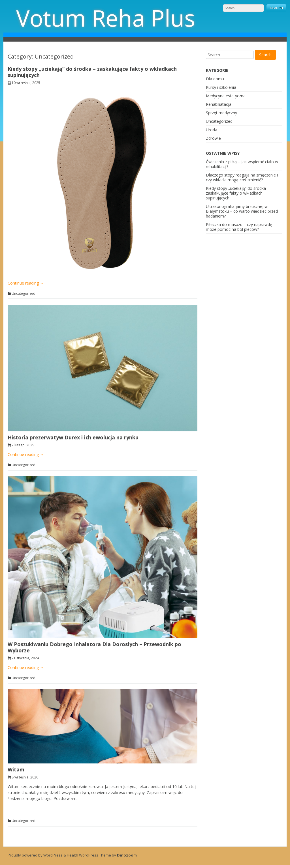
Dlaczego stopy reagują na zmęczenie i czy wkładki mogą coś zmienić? (242, 177)
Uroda (211, 129)
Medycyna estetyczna (226, 95)
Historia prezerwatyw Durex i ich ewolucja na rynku (73, 437)
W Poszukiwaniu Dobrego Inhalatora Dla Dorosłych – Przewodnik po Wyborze (94, 647)
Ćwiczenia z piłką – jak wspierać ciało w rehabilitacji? (242, 164)
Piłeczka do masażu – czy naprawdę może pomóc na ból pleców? (239, 227)
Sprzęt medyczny (221, 112)
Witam (16, 769)
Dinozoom (127, 855)
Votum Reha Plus (105, 17)
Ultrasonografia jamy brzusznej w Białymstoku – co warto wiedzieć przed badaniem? (242, 211)
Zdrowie (213, 138)
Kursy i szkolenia (221, 87)
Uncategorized (23, 294)
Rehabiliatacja (218, 104)
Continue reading (26, 283)
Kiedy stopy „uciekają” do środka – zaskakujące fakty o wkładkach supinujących (92, 71)
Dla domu (215, 78)
